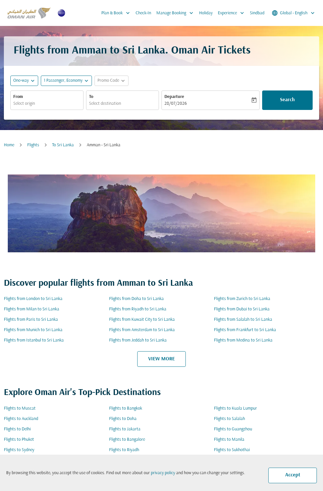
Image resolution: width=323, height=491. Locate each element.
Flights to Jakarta (124, 429)
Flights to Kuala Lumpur (235, 408)
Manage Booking (176, 13)
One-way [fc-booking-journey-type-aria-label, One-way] (21, 80)
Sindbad (257, 13)
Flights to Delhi (17, 429)
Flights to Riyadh (124, 450)
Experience (232, 13)
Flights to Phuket (19, 439)
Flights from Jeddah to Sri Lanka (138, 340)
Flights (33, 145)
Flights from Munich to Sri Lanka (33, 330)
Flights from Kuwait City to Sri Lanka (142, 319)
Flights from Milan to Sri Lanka (31, 309)
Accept (292, 475)
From (18, 96)
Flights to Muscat (20, 408)
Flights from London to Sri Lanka (33, 298)
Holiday (206, 13)
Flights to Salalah (229, 418)
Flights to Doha (123, 418)
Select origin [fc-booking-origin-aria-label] (24, 103)
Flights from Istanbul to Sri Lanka (34, 340)
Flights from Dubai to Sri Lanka (242, 309)
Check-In (143, 13)
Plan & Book (117, 13)
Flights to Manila (229, 439)
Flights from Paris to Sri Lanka (31, 319)
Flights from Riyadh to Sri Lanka (137, 309)
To (91, 96)
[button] (66, 81)
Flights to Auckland (21, 418)
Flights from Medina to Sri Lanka (243, 340)
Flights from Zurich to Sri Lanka (242, 298)
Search (287, 99)
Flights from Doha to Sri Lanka (136, 298)
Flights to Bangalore (127, 439)
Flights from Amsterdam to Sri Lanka (142, 330)
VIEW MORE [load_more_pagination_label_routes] (161, 359)
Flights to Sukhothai (232, 450)
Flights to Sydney (19, 450)
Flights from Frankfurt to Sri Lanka (245, 330)
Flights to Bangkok (125, 408)
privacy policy (163, 473)
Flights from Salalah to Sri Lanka (243, 319)
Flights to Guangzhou (233, 429)
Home (9, 145)
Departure (174, 96)
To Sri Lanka (63, 145)
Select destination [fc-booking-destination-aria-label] (105, 103)
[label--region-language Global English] (294, 13)
